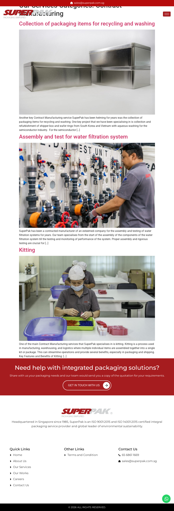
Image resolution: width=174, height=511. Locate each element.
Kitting (27, 250)
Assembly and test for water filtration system (73, 136)
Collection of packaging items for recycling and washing (87, 23)
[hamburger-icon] (167, 14)
